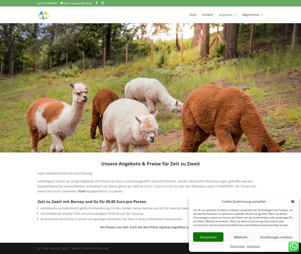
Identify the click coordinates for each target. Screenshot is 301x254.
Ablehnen (240, 237)
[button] (293, 201)
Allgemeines (250, 15)
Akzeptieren (208, 237)
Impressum (253, 246)
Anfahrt (207, 15)
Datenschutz (237, 246)
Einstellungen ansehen (276, 237)
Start (193, 15)
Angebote (225, 15)
